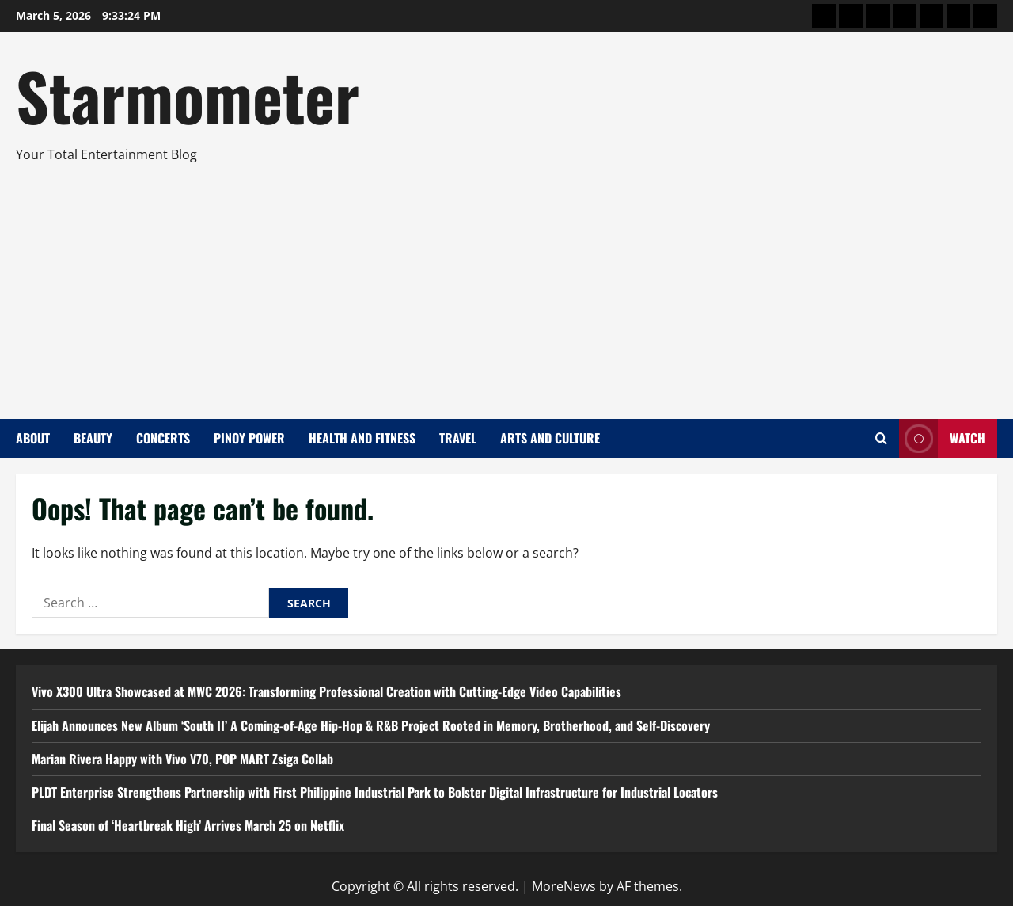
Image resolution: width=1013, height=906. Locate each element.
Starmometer (187, 95)
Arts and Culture (550, 437)
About (33, 437)
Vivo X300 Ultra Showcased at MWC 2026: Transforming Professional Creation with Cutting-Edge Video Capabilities (326, 691)
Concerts (163, 437)
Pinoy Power (249, 437)
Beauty (93, 437)
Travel (457, 437)
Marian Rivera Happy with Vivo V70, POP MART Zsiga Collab (182, 758)
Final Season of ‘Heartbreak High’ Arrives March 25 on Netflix (188, 825)
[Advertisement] (502, 284)
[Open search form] (881, 438)
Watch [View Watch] (942, 438)
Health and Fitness (362, 437)
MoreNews (564, 886)
